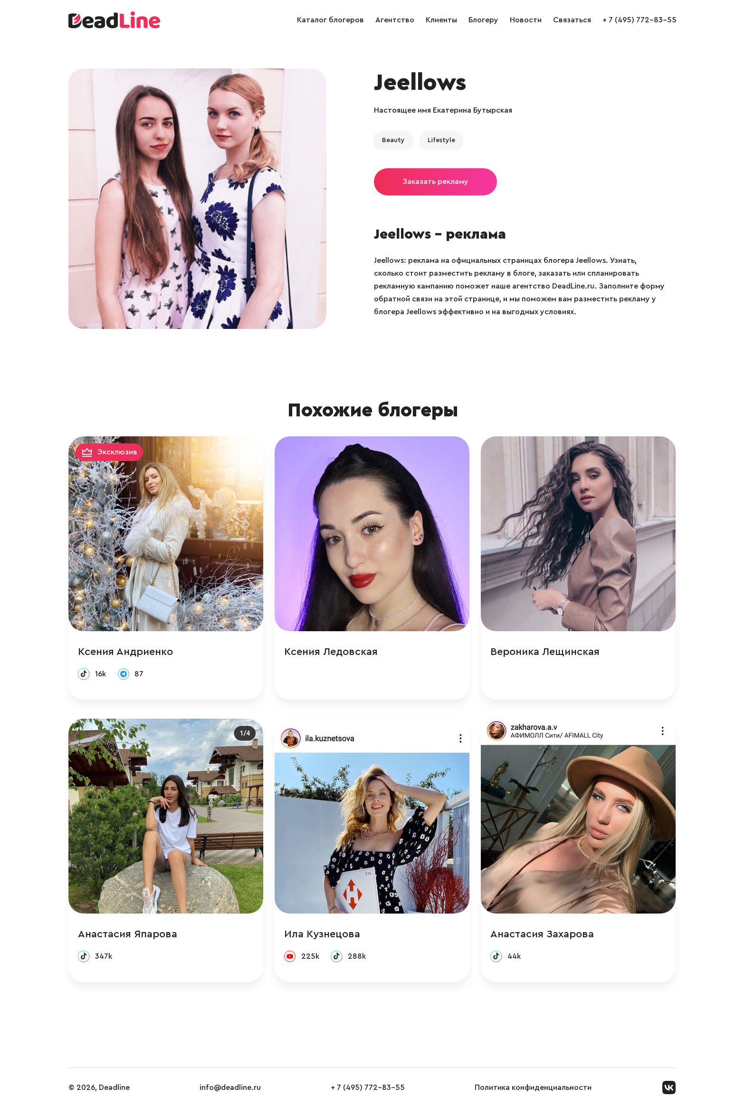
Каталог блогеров (330, 20)
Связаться (572, 20)
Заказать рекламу (435, 181)
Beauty (393, 140)
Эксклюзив (117, 452)
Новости (526, 20)
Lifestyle (441, 140)
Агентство (394, 20)
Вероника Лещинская (545, 651)
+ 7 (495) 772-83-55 (639, 20)
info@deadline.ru (230, 1087)
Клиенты (441, 20)
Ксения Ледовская (331, 651)
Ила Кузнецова (322, 934)
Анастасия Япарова (127, 934)
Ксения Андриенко (125, 651)
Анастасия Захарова (542, 934)
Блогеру (483, 20)
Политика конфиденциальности (533, 1087)
